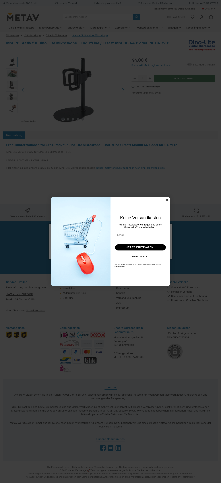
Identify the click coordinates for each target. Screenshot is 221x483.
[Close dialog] (167, 200)
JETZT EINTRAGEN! (140, 247)
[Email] (140, 235)
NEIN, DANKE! (140, 257)
